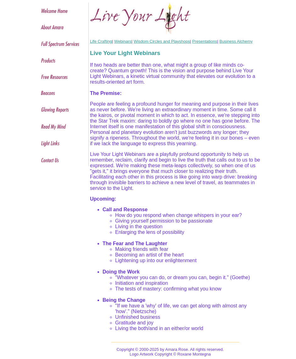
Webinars (122, 41)
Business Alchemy (236, 41)
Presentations (204, 41)
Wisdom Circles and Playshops (162, 41)
